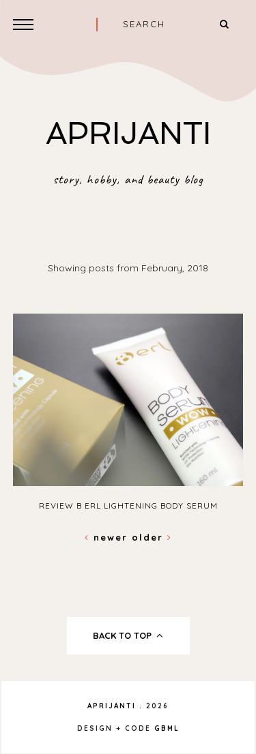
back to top (128, 635)
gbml (167, 728)
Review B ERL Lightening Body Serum (128, 505)
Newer (108, 537)
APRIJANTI (128, 133)
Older (152, 537)
